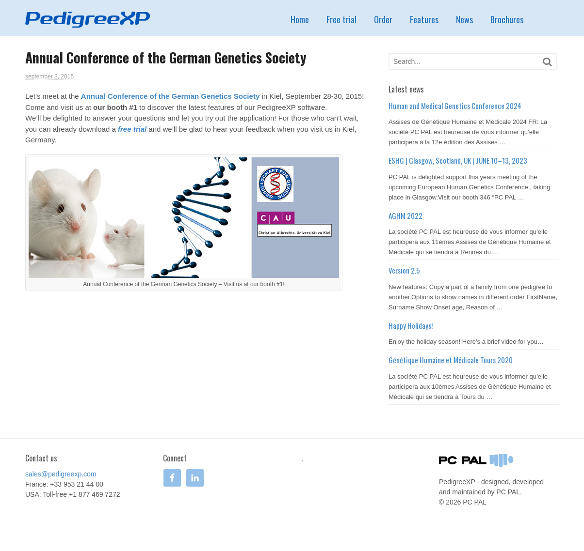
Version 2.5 (404, 270)
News (464, 19)
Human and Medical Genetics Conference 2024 (455, 105)
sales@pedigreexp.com (61, 474)
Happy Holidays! (411, 325)
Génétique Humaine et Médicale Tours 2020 (451, 359)
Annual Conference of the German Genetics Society (170, 96)
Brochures (506, 19)
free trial (132, 129)
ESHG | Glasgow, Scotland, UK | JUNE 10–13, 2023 (458, 160)
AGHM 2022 (405, 215)
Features (424, 19)
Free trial (341, 19)
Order (383, 19)
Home (300, 19)
